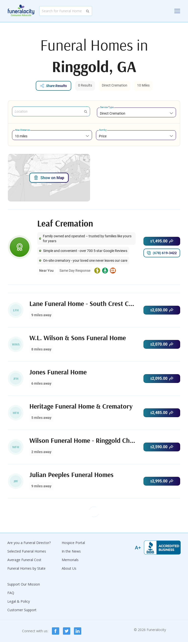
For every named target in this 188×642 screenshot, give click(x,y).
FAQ (10, 592)
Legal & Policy (18, 601)
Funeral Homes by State (26, 568)
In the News (71, 551)
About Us (69, 568)
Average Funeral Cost (24, 559)
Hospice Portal (73, 542)
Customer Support (21, 610)
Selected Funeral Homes (26, 551)
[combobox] (136, 113)
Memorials (70, 559)
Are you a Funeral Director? (29, 542)
